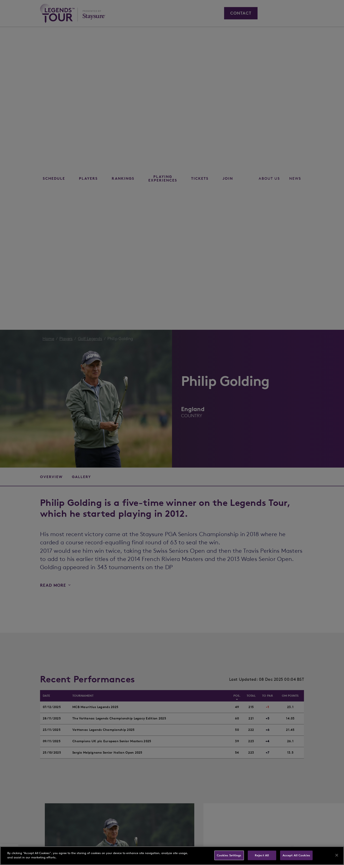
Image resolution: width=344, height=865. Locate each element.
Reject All (262, 855)
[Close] (337, 855)
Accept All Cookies (296, 855)
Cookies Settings (229, 855)
